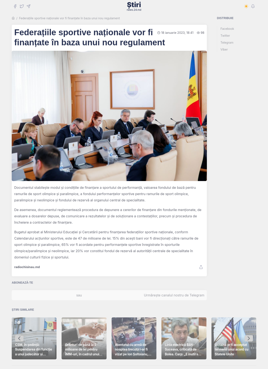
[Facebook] (15, 6)
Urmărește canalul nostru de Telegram (174, 295)
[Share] (201, 267)
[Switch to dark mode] (246, 6)
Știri (134, 6)
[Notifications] (253, 6)
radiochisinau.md (27, 267)
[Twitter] (21, 6)
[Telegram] (28, 6)
